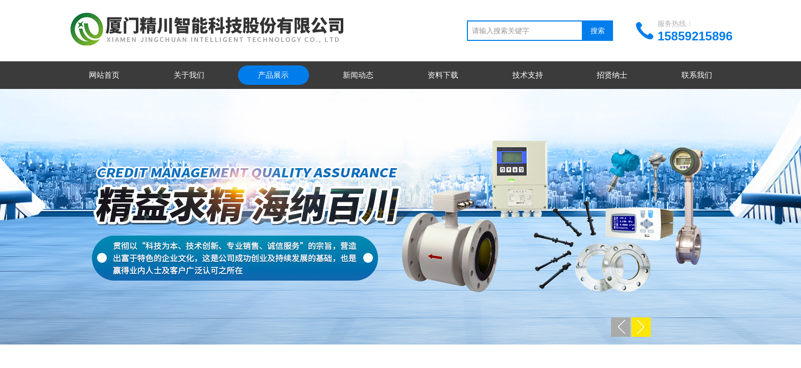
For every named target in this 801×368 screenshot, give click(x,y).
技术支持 (527, 75)
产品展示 (273, 75)
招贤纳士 (612, 75)
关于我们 (189, 75)
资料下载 (443, 75)
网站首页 (104, 75)
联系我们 (696, 75)
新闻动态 (358, 75)
